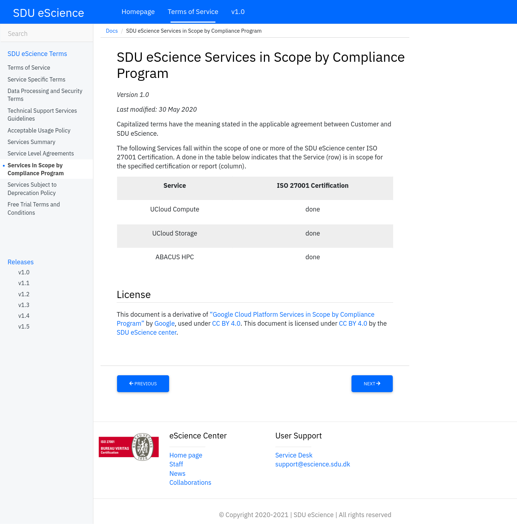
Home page (185, 455)
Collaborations (190, 482)
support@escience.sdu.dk (312, 464)
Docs (112, 30)
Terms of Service (193, 11)
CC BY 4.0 (226, 323)
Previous (143, 384)
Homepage (138, 11)
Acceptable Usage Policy (39, 130)
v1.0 (237, 11)
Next (372, 384)
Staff (176, 464)
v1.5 (23, 326)
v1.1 (23, 283)
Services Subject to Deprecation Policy (32, 188)
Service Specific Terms (36, 79)
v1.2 (23, 294)
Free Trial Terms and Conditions (34, 208)
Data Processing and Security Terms (45, 94)
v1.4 (23, 315)
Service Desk (294, 455)
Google (164, 323)
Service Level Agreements (41, 153)
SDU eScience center (146, 332)
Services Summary (31, 141)
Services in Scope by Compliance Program (36, 169)
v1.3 (23, 304)
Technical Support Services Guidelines (42, 114)
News (177, 473)
